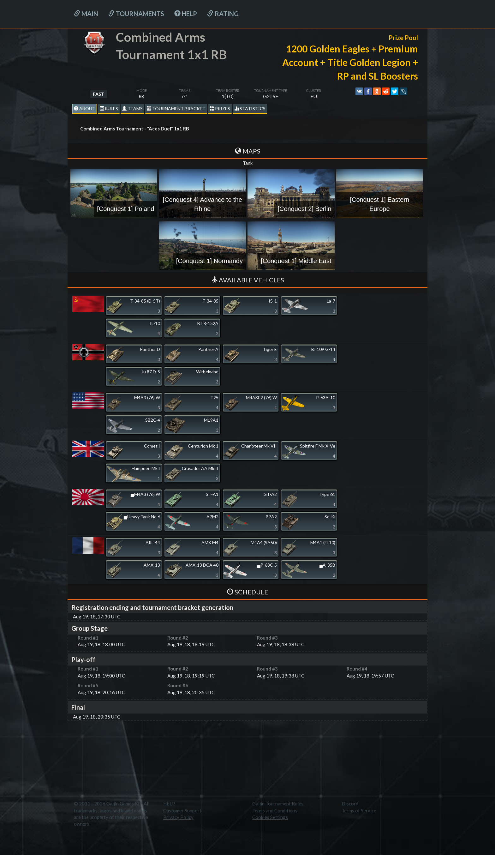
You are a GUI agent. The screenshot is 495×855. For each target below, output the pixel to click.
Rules (108, 108)
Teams (132, 108)
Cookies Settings (270, 817)
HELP (185, 13)
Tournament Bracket (176, 108)
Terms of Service (359, 810)
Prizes (220, 108)
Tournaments (136, 13)
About (84, 108)
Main (86, 13)
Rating (223, 13)
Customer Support (182, 810)
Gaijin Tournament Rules (277, 803)
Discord (350, 803)
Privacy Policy (178, 817)
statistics (249, 108)
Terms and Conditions (274, 810)
